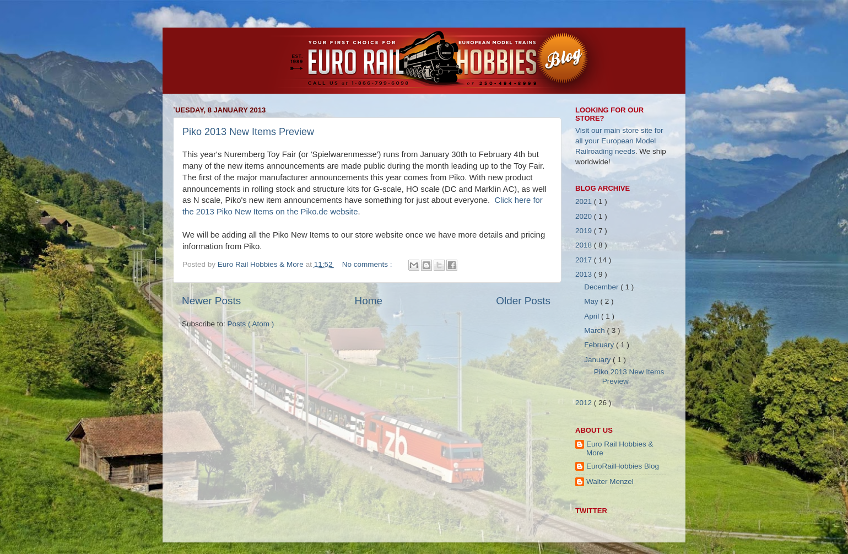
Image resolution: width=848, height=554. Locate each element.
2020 (584, 216)
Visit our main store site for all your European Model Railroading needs (619, 140)
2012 (584, 403)
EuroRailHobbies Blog (622, 466)
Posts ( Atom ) (251, 324)
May (592, 301)
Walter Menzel (610, 481)
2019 (584, 231)
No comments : (368, 264)
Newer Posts (211, 300)
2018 (584, 245)
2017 (584, 260)
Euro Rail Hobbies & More (262, 264)
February (600, 345)
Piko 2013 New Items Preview (248, 131)
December (602, 287)
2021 (584, 201)
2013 (584, 274)
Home (368, 300)
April (592, 316)
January (598, 360)
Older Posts (523, 300)
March (595, 330)
